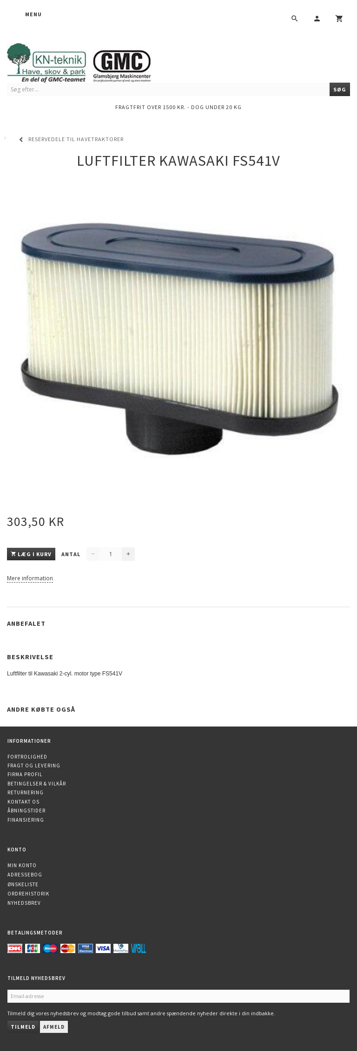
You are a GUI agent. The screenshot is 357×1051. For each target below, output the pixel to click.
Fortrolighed (27, 756)
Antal (71, 554)
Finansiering (25, 820)
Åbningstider (26, 810)
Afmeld (54, 1027)
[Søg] (340, 89)
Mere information (30, 578)
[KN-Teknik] (90, 61)
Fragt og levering (33, 765)
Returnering (25, 792)
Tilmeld (23, 1027)
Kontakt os (23, 801)
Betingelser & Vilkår (36, 783)
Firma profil (24, 774)
